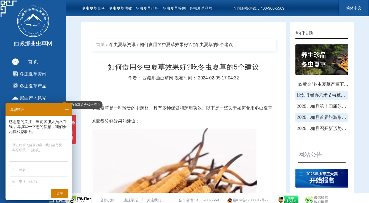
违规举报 (130, 200)
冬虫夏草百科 (93, 8)
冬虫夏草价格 (147, 8)
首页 (100, 44)
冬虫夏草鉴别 (174, 8)
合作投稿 (107, 200)
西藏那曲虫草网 (158, 78)
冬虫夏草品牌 (200, 8)
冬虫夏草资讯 (122, 44)
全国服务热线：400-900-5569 (258, 8)
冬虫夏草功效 (120, 8)
